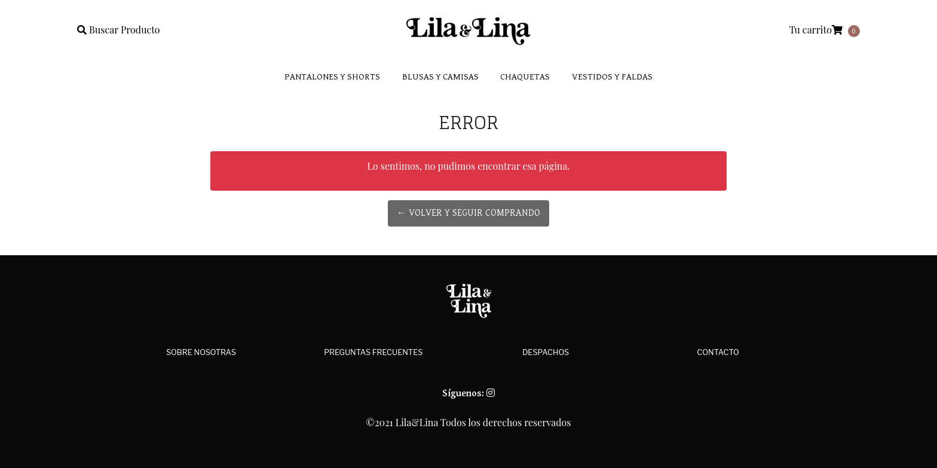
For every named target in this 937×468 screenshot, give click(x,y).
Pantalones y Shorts (332, 77)
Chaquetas (525, 77)
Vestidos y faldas (612, 77)
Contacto (718, 352)
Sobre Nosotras (201, 352)
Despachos (545, 352)
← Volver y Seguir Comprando (468, 213)
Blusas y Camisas (440, 77)
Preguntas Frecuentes (373, 352)
